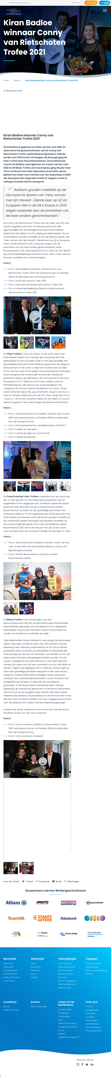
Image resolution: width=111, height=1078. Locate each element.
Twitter (27, 881)
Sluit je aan (91, 2)
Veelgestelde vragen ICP (68, 1037)
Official (6, 1006)
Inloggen (105, 2)
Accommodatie (65, 970)
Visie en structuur (93, 963)
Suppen (34, 977)
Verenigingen (91, 1020)
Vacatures (90, 1017)
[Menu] (105, 11)
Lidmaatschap (65, 963)
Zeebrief (61, 1034)
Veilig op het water (11, 977)
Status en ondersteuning (96, 970)
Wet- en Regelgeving (67, 981)
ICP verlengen (64, 1016)
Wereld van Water (11, 1010)
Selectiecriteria (92, 967)
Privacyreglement (93, 1030)
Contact (89, 1006)
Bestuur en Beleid (65, 974)
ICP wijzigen (63, 1013)
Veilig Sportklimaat (66, 984)
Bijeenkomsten (64, 987)
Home (6, 80)
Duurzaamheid (10, 974)
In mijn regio (8, 981)
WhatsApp (71, 881)
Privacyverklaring (93, 1027)
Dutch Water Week (39, 1006)
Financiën (62, 977)
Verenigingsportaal (66, 967)
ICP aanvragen (65, 1009)
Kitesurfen (35, 970)
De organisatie (92, 1010)
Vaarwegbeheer (10, 970)
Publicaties (90, 1013)
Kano (33, 974)
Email (56, 881)
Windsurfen (36, 967)
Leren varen (8, 963)
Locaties (89, 974)
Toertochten (8, 967)
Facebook (42, 881)
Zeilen (33, 963)
